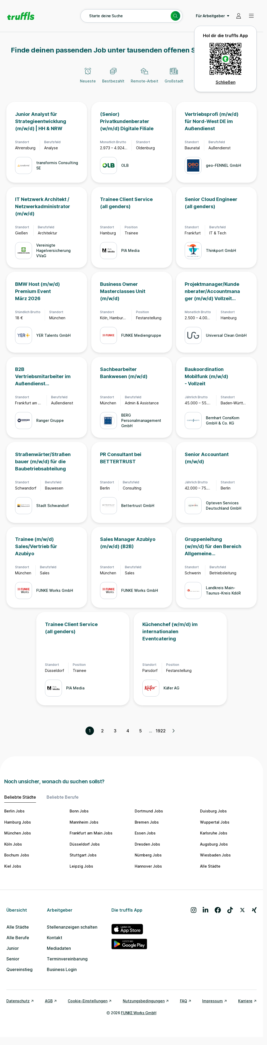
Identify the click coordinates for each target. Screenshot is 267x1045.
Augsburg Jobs (214, 844)
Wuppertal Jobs (214, 822)
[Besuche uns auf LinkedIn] (205, 910)
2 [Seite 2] (102, 730)
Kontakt (54, 937)
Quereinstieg (19, 969)
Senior (12, 958)
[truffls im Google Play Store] (129, 944)
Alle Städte (210, 866)
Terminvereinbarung (67, 958)
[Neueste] (88, 78)
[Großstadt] (174, 78)
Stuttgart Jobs (83, 855)
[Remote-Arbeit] (144, 78)
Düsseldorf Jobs (85, 844)
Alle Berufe (17, 937)
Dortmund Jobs (149, 811)
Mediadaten (59, 948)
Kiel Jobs (12, 866)
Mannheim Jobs (84, 822)
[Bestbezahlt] (113, 78)
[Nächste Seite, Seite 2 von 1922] (173, 731)
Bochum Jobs (16, 855)
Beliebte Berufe (63, 797)
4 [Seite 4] (127, 730)
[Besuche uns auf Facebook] (218, 910)
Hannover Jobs (148, 866)
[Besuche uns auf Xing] (254, 910)
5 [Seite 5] (140, 730)
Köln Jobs (13, 844)
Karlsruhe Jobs (213, 833)
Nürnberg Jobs (148, 855)
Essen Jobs (145, 833)
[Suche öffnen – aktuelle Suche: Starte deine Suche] (131, 16)
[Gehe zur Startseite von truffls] (20, 16)
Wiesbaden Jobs (215, 855)
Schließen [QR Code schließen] (226, 82)
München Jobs (17, 833)
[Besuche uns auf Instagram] (193, 910)
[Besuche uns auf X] (242, 910)
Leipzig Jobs (81, 866)
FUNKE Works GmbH (138, 1013)
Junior (12, 948)
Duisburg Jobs (213, 811)
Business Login (62, 969)
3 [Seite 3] (115, 730)
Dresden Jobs (147, 844)
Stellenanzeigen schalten (72, 927)
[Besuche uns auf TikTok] (230, 910)
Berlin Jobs (14, 811)
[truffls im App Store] (129, 929)
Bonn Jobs (79, 811)
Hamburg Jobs (17, 822)
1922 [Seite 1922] (160, 730)
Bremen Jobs (147, 822)
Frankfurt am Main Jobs (91, 833)
